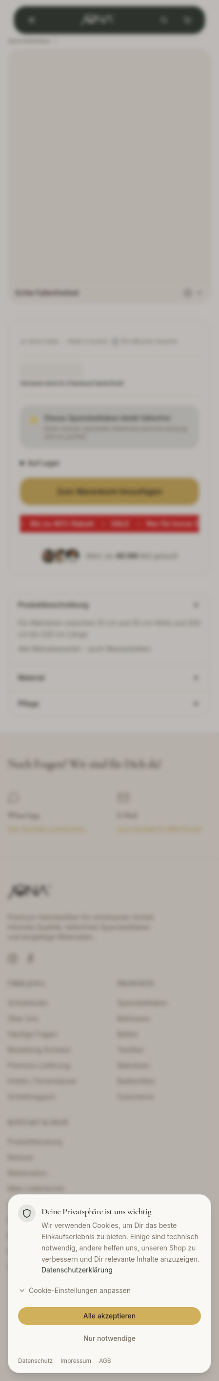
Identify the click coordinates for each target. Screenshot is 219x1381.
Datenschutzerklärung (77, 1270)
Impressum (75, 1360)
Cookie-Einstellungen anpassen (74, 1290)
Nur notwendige (109, 1338)
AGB (105, 1360)
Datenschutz (35, 1360)
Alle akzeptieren (109, 1316)
